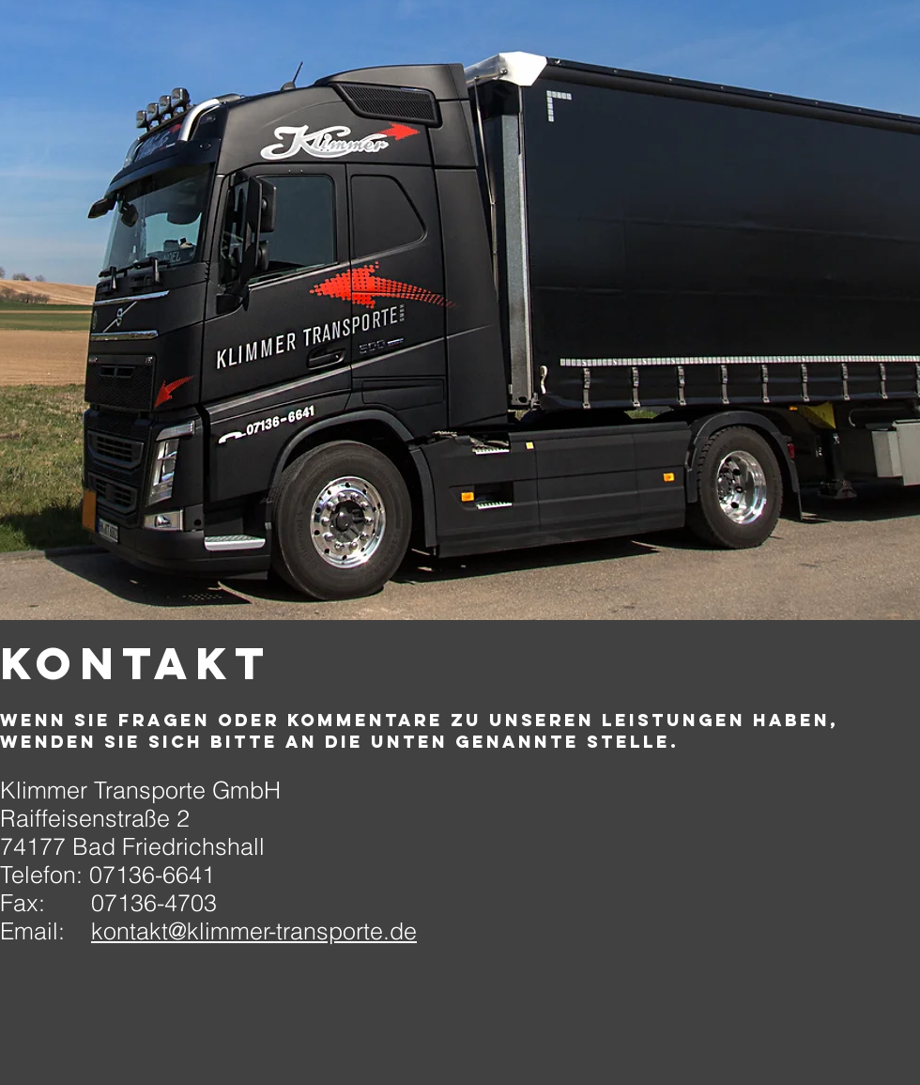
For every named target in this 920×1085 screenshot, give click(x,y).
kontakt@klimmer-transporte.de (254, 931)
